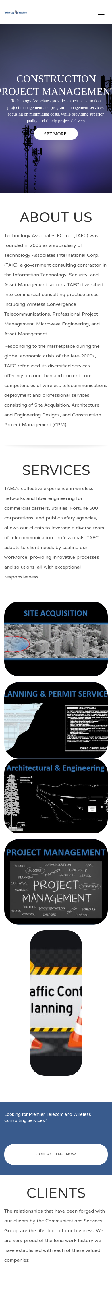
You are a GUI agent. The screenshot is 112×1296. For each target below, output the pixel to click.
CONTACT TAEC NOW (56, 1154)
